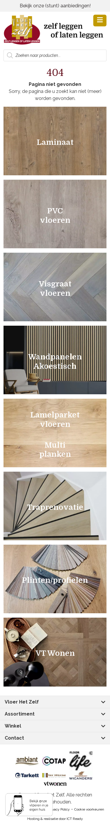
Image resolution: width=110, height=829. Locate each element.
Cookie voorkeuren (89, 809)
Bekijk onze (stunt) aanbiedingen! (55, 6)
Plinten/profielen (55, 580)
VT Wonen (55, 653)
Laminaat (55, 142)
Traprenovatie (55, 507)
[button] (99, 20)
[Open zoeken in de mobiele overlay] (55, 55)
